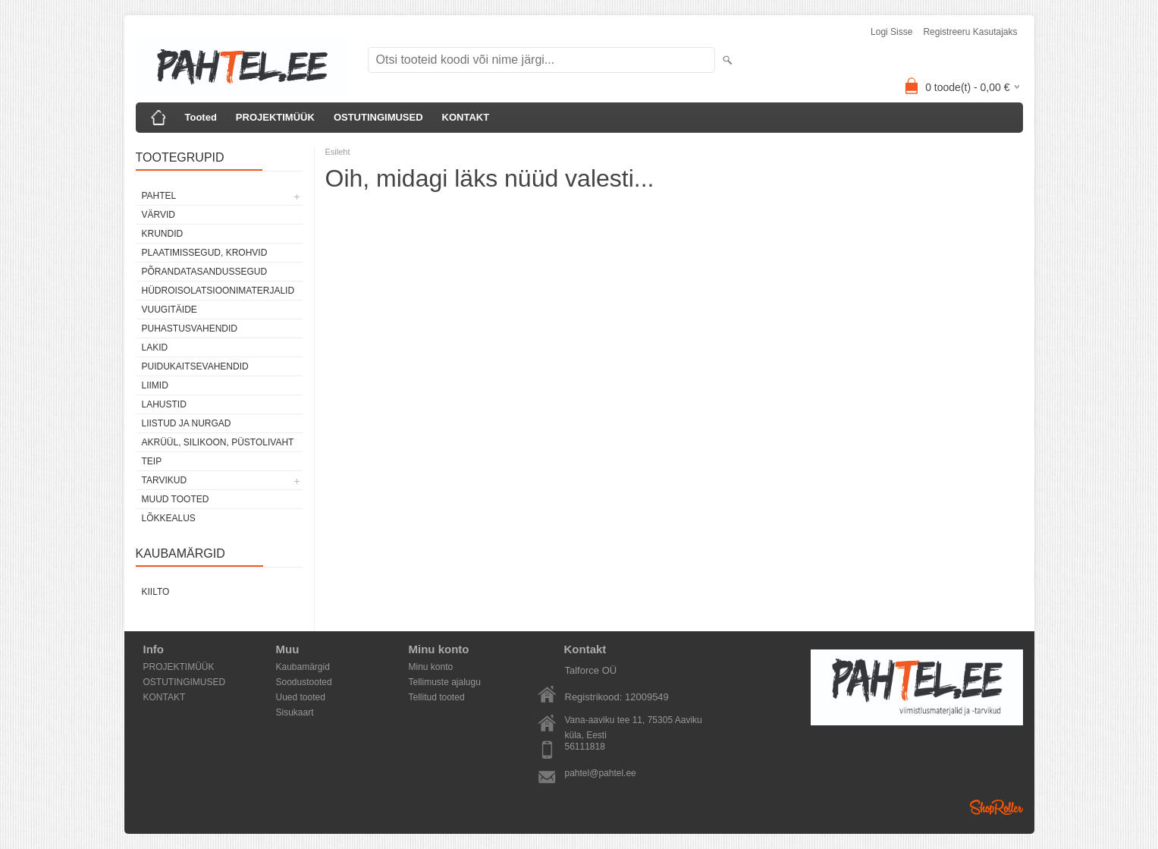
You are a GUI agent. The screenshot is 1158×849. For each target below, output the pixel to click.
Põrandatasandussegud (205, 271)
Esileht (337, 151)
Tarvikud (164, 480)
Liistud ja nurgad (186, 423)
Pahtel (159, 195)
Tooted (201, 117)
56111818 (585, 746)
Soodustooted (304, 682)
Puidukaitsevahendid (195, 366)
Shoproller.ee (996, 807)
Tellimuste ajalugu (445, 682)
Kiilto (156, 591)
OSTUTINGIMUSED (378, 117)
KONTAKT (466, 117)
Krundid (163, 233)
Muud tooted (175, 499)
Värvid (158, 214)
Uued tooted (300, 697)
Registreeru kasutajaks (970, 32)
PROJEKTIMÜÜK (275, 117)
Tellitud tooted (437, 697)
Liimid (155, 385)
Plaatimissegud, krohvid (205, 252)
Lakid (155, 347)
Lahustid (164, 404)
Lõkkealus (169, 518)
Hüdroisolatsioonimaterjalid (218, 290)
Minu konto (431, 667)
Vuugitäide (169, 309)
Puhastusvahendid (189, 328)
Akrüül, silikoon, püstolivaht (218, 442)
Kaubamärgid (303, 667)
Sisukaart (295, 712)
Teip (152, 461)
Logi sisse (891, 32)
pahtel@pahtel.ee (600, 773)
